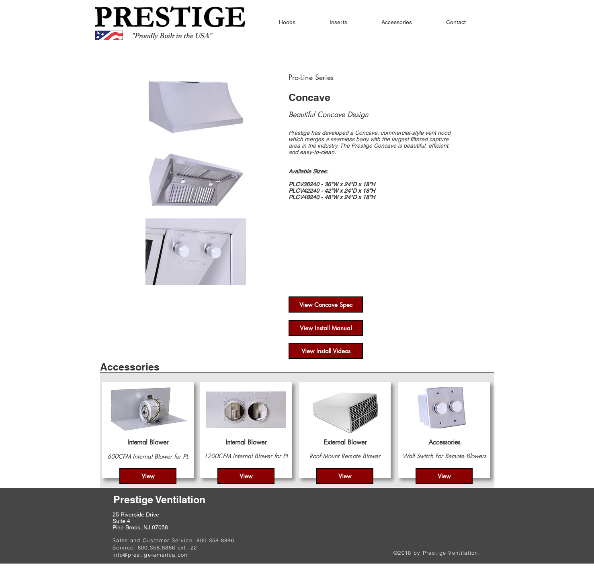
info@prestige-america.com (151, 554)
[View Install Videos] (326, 351)
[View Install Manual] (326, 328)
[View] (147, 476)
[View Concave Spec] (326, 304)
